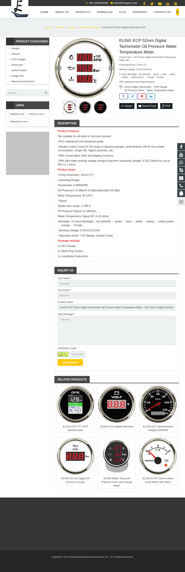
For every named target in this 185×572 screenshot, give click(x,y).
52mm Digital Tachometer (138, 87)
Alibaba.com (17, 113)
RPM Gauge (160, 87)
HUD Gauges (18, 59)
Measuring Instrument (23, 81)
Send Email (147, 105)
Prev (59, 68)
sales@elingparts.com (125, 3)
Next (111, 68)
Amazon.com (36, 113)
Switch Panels (19, 70)
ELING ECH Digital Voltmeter (116, 426)
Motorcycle (17, 64)
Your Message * (66, 314)
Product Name (65, 302)
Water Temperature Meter (160, 90)
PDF (166, 105)
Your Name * (64, 278)
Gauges (15, 48)
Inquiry (127, 105)
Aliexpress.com (19, 121)
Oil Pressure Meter (134, 90)
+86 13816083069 (98, 3)
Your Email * (64, 290)
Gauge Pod (17, 75)
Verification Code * (67, 348)
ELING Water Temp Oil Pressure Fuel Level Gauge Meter (117, 482)
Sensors (15, 53)
